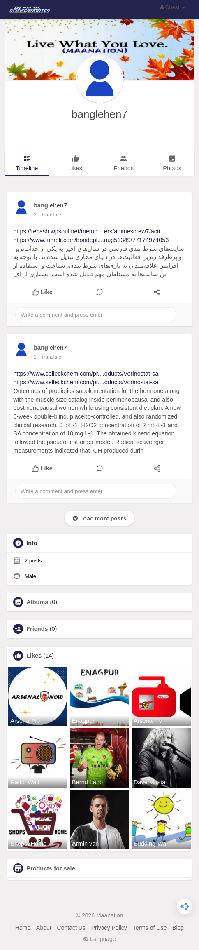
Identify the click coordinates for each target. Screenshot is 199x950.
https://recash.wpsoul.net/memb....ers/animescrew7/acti (86, 231)
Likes (34, 655)
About (43, 927)
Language (99, 939)
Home (22, 927)
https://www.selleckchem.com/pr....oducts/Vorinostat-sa (85, 373)
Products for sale (50, 868)
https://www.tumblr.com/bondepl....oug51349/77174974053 (91, 240)
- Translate (49, 215)
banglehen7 (99, 114)
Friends (37, 628)
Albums (37, 602)
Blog (178, 927)
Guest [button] (172, 7)
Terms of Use (150, 927)
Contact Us (71, 927)
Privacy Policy (109, 927)
